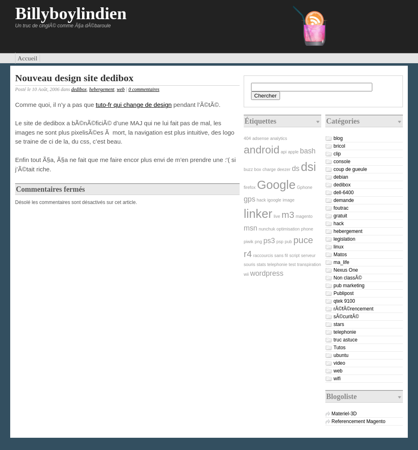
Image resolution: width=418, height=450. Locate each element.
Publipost (344, 293)
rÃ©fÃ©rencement (354, 309)
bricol (339, 146)
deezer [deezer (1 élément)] (284, 169)
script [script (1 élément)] (294, 255)
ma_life (341, 262)
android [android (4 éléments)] (261, 150)
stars (339, 324)
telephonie (345, 332)
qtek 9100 (344, 301)
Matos (340, 254)
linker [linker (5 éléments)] (258, 213)
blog (338, 138)
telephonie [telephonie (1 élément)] (277, 264)
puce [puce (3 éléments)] (303, 240)
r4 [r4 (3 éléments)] (248, 254)
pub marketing (349, 285)
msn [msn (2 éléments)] (250, 228)
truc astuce (346, 340)
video (339, 363)
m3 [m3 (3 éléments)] (288, 215)
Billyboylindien (71, 13)
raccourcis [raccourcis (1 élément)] (263, 255)
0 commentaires (144, 89)
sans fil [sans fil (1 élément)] (281, 255)
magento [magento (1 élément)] (304, 216)
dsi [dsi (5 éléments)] (308, 166)
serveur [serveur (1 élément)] (308, 255)
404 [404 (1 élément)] (247, 138)
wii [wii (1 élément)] (246, 274)
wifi (337, 378)
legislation (344, 239)
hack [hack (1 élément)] (261, 199)
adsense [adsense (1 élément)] (260, 138)
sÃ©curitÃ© (346, 316)
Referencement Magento (358, 421)
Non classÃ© (348, 278)
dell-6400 (344, 192)
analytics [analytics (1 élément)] (278, 138)
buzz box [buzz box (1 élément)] (252, 169)
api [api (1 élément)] (284, 151)
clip (337, 154)
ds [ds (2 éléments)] (296, 168)
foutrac (341, 208)
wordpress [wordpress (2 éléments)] (266, 273)
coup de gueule (350, 169)
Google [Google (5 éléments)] (276, 184)
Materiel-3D (344, 414)
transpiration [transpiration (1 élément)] (309, 264)
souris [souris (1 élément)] (249, 264)
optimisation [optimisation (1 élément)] (288, 228)
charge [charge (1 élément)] (269, 169)
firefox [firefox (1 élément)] (250, 187)
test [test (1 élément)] (292, 264)
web (121, 89)
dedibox (79, 89)
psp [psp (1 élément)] (279, 241)
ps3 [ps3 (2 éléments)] (269, 241)
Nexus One (346, 270)
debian (341, 177)
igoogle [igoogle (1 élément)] (274, 199)
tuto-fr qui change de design (134, 104)
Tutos (340, 347)
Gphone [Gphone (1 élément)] (304, 187)
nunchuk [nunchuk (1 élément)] (267, 228)
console (342, 161)
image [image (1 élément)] (288, 199)
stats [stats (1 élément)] (261, 264)
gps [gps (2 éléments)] (249, 199)
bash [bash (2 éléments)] (308, 151)
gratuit (340, 216)
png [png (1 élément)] (258, 241)
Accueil (28, 58)
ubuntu (341, 355)
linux (339, 247)
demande (344, 200)
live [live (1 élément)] (276, 216)
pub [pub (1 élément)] (288, 241)
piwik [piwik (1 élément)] (248, 241)
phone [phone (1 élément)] (307, 228)
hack (339, 223)
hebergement (101, 89)
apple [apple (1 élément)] (293, 151)
